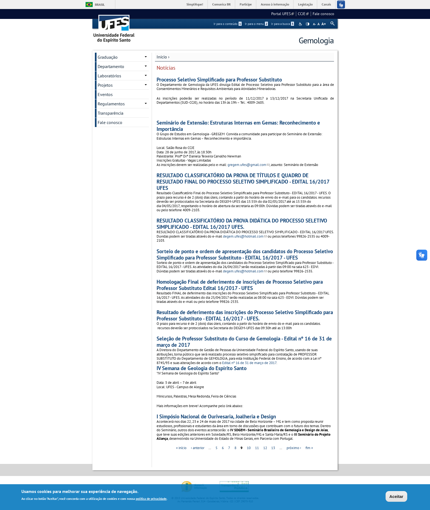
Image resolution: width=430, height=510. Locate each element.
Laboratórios (109, 75)
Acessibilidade (301, 24)
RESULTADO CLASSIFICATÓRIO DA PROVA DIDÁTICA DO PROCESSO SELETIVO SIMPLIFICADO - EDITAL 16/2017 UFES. (242, 223)
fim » (309, 448)
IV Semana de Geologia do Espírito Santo (202, 368)
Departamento (111, 66)
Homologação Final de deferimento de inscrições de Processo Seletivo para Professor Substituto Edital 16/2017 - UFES (240, 284)
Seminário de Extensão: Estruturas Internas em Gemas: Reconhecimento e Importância (238, 125)
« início (181, 448)
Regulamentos (111, 103)
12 (265, 448)
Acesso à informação (275, 4)
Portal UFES (282, 13)
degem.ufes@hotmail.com (245, 236)
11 (257, 448)
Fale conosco (323, 13)
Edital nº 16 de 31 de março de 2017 (249, 362)
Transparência (110, 113)
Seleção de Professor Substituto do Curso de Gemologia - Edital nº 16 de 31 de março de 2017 (244, 341)
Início (162, 57)
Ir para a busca (282, 24)
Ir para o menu (256, 24)
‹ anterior (197, 448)
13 (273, 448)
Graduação (108, 57)
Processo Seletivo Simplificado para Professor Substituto (219, 79)
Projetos (105, 85)
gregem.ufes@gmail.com (249, 164)
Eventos (105, 94)
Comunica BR (221, 4)
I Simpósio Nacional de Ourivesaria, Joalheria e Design (216, 416)
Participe (246, 4)
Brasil (100, 4)
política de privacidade (151, 499)
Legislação (305, 4)
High (307, 24)
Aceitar (396, 497)
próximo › (294, 448)
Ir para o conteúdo (228, 24)
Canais (326, 4)
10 (249, 448)
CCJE (303, 13)
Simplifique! (194, 4)
